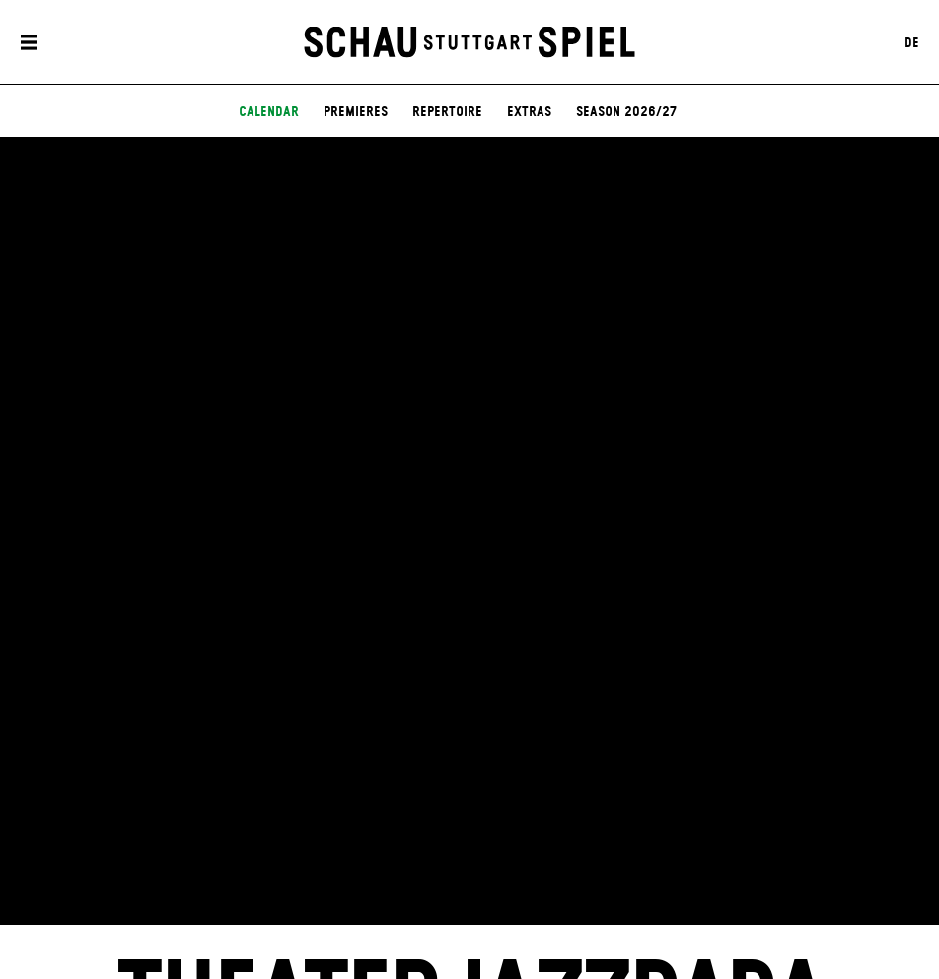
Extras (529, 112)
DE (911, 42)
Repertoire (447, 112)
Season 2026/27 (626, 112)
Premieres (356, 112)
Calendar (269, 112)
